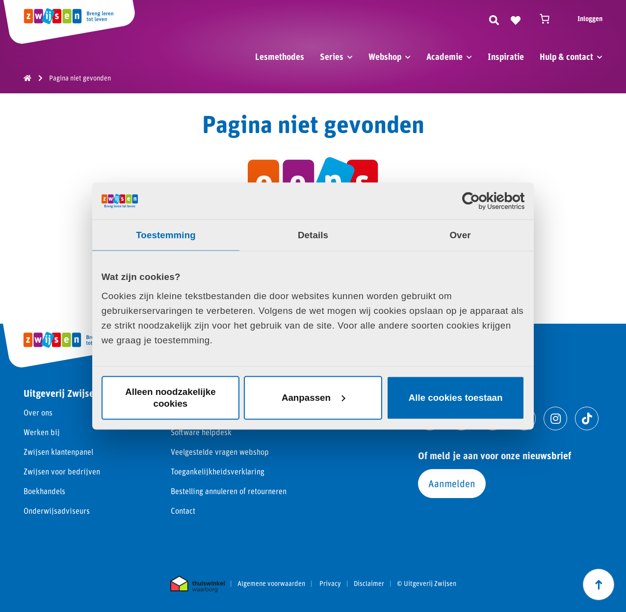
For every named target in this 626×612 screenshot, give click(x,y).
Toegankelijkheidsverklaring (217, 471)
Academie (444, 56)
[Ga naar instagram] (555, 418)
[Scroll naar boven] (598, 584)
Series (331, 56)
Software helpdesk (201, 432)
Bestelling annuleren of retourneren (229, 491)
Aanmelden (451, 483)
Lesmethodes (279, 56)
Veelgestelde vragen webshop (220, 451)
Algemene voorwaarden (271, 583)
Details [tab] (313, 234)
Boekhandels (44, 491)
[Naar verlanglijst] (516, 18)
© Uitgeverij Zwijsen (426, 583)
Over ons (38, 412)
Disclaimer (369, 583)
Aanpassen (313, 397)
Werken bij (42, 432)
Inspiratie (506, 56)
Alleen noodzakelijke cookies (170, 398)
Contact (183, 510)
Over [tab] (459, 234)
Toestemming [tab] (166, 234)
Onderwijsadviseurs (57, 510)
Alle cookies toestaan (456, 397)
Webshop (384, 56)
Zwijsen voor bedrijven (62, 471)
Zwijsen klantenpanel (58, 451)
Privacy (330, 583)
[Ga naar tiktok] (587, 418)
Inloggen (589, 18)
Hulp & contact (566, 56)
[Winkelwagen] (549, 18)
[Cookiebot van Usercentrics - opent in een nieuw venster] (481, 201)
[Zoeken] (494, 18)
